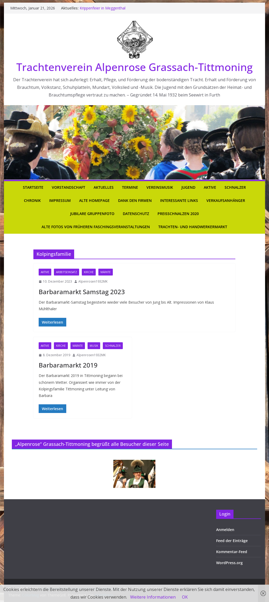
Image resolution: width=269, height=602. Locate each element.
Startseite (33, 187)
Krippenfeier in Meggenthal (102, 8)
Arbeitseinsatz (66, 272)
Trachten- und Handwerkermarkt (192, 226)
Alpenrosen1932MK (93, 281)
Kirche (89, 272)
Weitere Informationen (153, 597)
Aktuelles (104, 187)
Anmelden (225, 529)
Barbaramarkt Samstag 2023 (82, 291)
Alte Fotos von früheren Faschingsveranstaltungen (96, 226)
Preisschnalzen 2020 (178, 213)
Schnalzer (235, 187)
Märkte (105, 272)
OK (185, 597)
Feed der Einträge (232, 540)
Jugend (188, 187)
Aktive (210, 187)
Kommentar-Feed (231, 551)
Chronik (32, 200)
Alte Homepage (94, 200)
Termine (130, 187)
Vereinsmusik (159, 187)
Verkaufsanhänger (225, 200)
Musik (94, 346)
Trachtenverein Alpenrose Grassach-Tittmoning (134, 67)
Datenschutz (136, 213)
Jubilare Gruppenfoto (92, 213)
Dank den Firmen (135, 200)
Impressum (60, 200)
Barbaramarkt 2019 (68, 365)
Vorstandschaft (68, 187)
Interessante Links (179, 200)
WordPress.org (229, 562)
